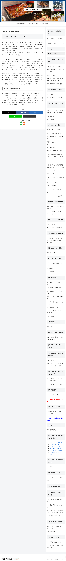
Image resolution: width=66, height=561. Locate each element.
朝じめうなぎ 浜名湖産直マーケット (55, 137)
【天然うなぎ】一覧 (55, 446)
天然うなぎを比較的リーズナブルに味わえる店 (55, 338)
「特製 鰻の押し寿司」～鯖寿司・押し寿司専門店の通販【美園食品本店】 (55, 240)
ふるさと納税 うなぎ (52, 394)
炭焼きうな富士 (51, 119)
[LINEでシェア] (15, 116)
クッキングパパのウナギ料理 (54, 477)
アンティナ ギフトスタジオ (54, 189)
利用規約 (57, 556)
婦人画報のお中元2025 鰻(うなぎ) (55, 283)
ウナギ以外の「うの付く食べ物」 (54, 500)
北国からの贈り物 (51, 186)
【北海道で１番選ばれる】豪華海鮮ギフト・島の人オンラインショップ (55, 156)
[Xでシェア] (9, 112)
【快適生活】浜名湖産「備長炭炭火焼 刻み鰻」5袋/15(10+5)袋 (55, 166)
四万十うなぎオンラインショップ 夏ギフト (55, 311)
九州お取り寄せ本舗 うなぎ (54, 150)
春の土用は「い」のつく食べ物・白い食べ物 (54, 527)
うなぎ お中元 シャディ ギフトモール (55, 303)
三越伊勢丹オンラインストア (54, 66)
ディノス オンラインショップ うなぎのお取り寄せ (55, 379)
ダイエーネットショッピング (54, 97)
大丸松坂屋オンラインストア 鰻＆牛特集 (55, 70)
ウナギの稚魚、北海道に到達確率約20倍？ (55, 546)
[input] (56, 43)
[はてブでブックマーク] (36, 112)
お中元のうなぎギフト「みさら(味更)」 (55, 292)
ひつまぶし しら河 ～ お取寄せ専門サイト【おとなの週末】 (55, 111)
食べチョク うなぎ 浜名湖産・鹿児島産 (55, 207)
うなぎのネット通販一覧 (56, 442)
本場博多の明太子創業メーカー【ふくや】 (55, 264)
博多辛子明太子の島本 (53, 272)
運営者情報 (51, 556)
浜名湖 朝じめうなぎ (52, 307)
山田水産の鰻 (50, 360)
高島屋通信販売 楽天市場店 (54, 84)
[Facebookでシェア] (22, 112)
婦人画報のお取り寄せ (53, 147)
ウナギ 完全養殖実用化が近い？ (55, 542)
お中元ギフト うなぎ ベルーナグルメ (55, 297)
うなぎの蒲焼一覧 (54, 444)
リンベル (49, 192)
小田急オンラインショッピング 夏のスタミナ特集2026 (56, 79)
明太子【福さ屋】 (51, 268)
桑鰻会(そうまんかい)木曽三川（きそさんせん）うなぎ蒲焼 (55, 365)
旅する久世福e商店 (52, 182)
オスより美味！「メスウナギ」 (55, 38)
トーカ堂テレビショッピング (54, 384)
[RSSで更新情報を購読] (24, 123)
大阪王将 (49, 326)
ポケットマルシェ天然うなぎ (54, 227)
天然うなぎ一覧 (51, 224)
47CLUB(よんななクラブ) (53, 129)
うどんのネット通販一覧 (56, 450)
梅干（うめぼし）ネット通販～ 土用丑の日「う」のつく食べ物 (55, 511)
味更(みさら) (50, 116)
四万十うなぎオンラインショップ (55, 143)
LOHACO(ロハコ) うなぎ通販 (54, 196)
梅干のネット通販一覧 (55, 448)
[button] (29, 116)
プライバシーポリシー (43, 556)
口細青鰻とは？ (51, 531)
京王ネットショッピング (53, 75)
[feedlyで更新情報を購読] (21, 123)
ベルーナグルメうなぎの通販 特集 (55, 178)
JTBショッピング (51, 170)
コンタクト (62, 556)
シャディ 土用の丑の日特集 (54, 133)
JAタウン (49, 161)
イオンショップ (51, 94)
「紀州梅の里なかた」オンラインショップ (55, 412)
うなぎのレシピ (51, 467)
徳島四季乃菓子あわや (53, 430)
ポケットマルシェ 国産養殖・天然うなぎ (55, 213)
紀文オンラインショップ (53, 252)
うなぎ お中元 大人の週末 (54, 287)
